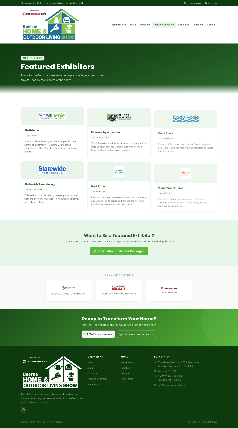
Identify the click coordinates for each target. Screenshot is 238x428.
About (133, 24)
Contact (211, 24)
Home (90, 362)
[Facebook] (23, 410)
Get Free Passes (98, 334)
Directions (198, 24)
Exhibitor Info (119, 24)
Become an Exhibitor (136, 334)
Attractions (183, 24)
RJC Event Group (209, 422)
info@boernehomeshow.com (172, 385)
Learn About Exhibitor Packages (119, 265)
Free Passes (127, 378)
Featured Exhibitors (163, 24)
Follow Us (211, 3)
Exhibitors (144, 24)
